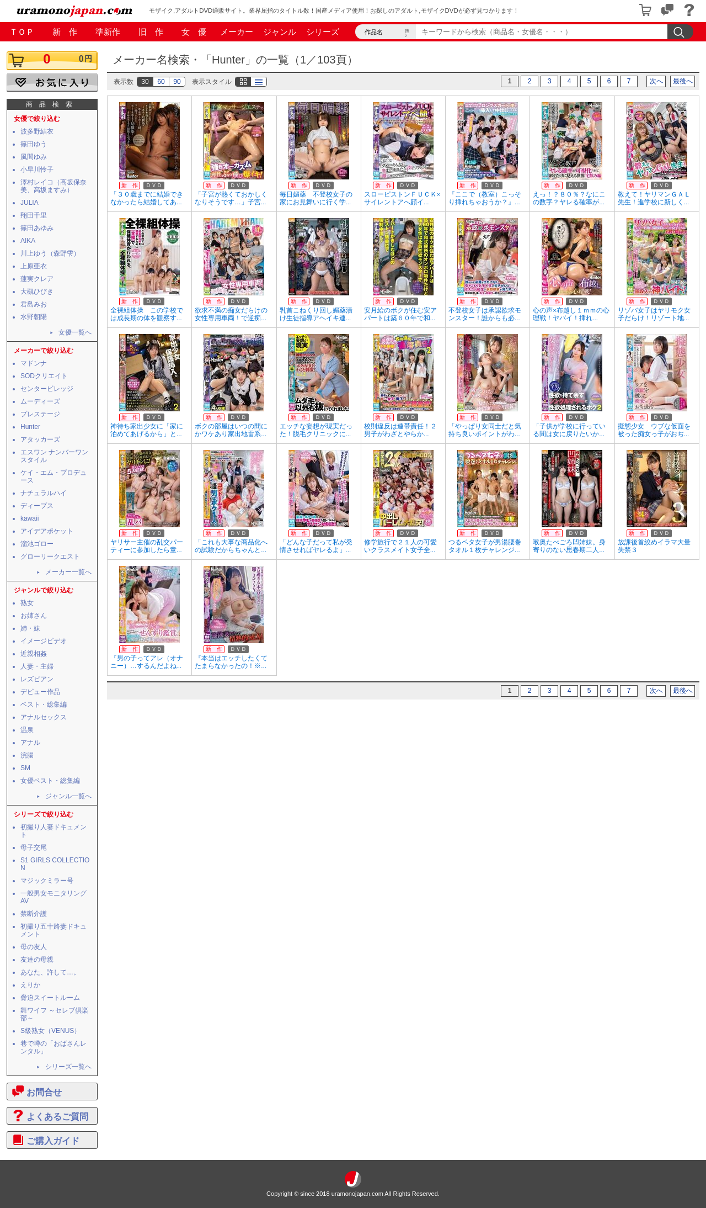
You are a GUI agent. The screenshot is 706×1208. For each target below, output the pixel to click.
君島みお (33, 304)
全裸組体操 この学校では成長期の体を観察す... (146, 314)
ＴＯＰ (21, 31)
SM (25, 768)
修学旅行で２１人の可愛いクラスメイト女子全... (400, 546)
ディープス (37, 506)
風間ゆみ (33, 157)
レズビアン (37, 679)
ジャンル (279, 31)
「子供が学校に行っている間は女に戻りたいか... (569, 430)
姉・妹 (30, 628)
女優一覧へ (75, 332)
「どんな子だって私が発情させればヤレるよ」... (316, 546)
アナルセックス (43, 717)
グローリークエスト (50, 556)
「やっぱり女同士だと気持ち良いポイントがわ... (484, 430)
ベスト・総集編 (43, 704)
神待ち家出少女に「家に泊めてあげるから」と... (146, 430)
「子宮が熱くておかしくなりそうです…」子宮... (231, 198)
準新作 (107, 31)
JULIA (29, 202)
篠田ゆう (33, 144)
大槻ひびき (37, 291)
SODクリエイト (44, 376)
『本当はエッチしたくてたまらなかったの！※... (231, 662)
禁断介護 (33, 914)
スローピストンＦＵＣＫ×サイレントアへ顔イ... (402, 198)
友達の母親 (37, 959)
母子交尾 (33, 847)
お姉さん (33, 615)
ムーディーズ (40, 401)
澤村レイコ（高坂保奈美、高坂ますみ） (53, 186)
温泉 (27, 730)
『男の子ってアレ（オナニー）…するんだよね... (146, 662)
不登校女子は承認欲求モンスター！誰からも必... (484, 314)
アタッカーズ (40, 439)
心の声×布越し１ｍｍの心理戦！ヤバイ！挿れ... (571, 314)
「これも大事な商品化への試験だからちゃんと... (231, 546)
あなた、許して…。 (50, 972)
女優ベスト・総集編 (50, 781)
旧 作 (150, 31)
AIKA (27, 241)
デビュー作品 (40, 692)
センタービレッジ (46, 389)
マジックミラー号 (46, 880)
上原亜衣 (33, 266)
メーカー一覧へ (68, 572)
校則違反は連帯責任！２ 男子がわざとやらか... (403, 430)
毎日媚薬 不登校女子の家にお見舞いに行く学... (316, 198)
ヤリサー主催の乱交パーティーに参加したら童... (146, 546)
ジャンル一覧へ (68, 796)
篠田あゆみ (37, 228)
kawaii (29, 518)
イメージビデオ (43, 641)
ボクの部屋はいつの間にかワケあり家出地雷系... (231, 430)
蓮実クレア (37, 279)
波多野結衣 (37, 131)
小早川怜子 (37, 169)
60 (160, 82)
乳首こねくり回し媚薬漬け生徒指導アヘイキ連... (316, 314)
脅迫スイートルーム (50, 998)
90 (176, 82)
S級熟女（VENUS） (50, 1031)
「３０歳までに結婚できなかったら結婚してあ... (146, 198)
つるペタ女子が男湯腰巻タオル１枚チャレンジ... (484, 546)
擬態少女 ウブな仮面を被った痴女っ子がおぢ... (654, 430)
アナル (30, 742)
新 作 (64, 31)
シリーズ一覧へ (68, 1067)
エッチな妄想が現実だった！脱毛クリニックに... (316, 430)
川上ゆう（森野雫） (50, 253)
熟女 (27, 603)
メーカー (236, 31)
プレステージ (40, 414)
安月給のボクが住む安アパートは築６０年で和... (400, 314)
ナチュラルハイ (43, 493)
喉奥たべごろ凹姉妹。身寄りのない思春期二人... (569, 546)
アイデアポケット (46, 531)
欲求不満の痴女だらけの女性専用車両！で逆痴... (231, 314)
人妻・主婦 (37, 666)
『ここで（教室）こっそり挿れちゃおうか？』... (484, 198)
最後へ (683, 81)
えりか (30, 985)
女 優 (193, 31)
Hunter (30, 427)
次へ (656, 81)
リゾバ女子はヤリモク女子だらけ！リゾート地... (654, 314)
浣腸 (27, 755)
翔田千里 (33, 215)
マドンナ (33, 363)
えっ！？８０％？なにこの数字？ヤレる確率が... (569, 198)
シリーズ (322, 31)
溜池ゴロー (37, 544)
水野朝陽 (33, 317)
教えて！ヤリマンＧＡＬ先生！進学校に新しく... (654, 198)
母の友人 (33, 947)
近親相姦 (33, 654)
